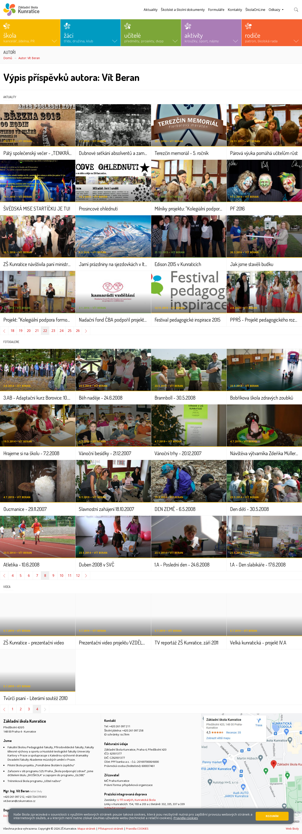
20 (29, 330)
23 (53, 330)
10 (61, 575)
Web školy (292, 828)
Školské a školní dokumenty (183, 9)
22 (45, 330)
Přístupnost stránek (110, 828)
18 (12, 330)
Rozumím (272, 816)
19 (20, 330)
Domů (7, 58)
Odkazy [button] (275, 9)
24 (61, 330)
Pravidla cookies (185, 818)
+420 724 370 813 (36, 797)
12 (78, 575)
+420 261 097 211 (119, 726)
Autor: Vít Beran (29, 58)
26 (78, 330)
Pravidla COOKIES (137, 828)
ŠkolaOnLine (255, 9)
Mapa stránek (86, 828)
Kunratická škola (145, 800)
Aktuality (151, 9)
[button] (30, 32)
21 (37, 330)
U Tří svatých (125, 800)
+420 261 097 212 (13, 797)
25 (70, 330)
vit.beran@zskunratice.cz (19, 801)
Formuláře (216, 9)
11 (70, 575)
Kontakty (235, 9)
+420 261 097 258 (132, 730)
